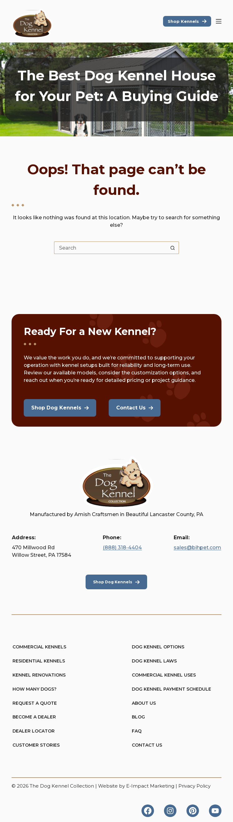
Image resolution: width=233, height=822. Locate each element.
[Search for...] (110, 247)
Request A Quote (34, 703)
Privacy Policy (194, 786)
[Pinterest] (192, 810)
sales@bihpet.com (197, 548)
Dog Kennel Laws (154, 661)
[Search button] (172, 247)
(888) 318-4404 (122, 548)
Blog (138, 717)
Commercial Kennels (39, 647)
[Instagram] (170, 810)
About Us (144, 703)
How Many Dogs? (34, 689)
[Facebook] (147, 810)
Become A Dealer (34, 717)
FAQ (136, 731)
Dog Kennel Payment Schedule (171, 689)
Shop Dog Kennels (112, 582)
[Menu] (218, 21)
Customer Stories (36, 745)
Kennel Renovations (39, 675)
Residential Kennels (38, 661)
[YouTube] (215, 810)
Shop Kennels (183, 21)
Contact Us (147, 745)
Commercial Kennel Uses (164, 675)
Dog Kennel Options (158, 647)
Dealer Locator (33, 731)
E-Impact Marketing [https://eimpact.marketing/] (150, 786)
